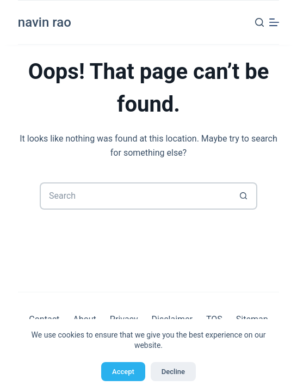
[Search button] (243, 196)
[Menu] (274, 22)
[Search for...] (135, 196)
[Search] (259, 22)
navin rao (44, 22)
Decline (173, 371)
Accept (123, 371)
